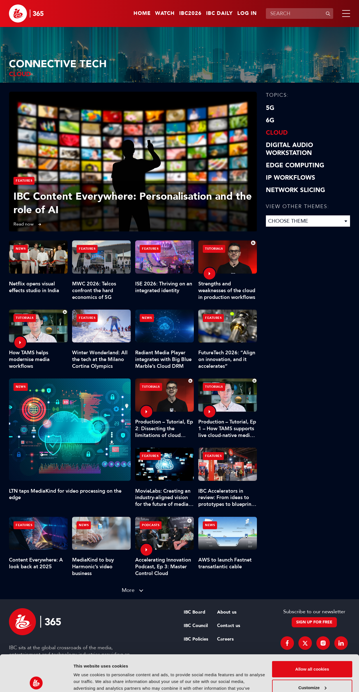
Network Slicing (295, 190)
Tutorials (214, 249)
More (128, 590)
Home (142, 13)
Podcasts (150, 525)
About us (226, 612)
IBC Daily (219, 13)
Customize (312, 651)
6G (270, 120)
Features (24, 181)
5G (270, 108)
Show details (86, 681)
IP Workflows (290, 177)
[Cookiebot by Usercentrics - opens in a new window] (36, 681)
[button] (345, 13)
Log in (247, 13)
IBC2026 (190, 13)
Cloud (277, 133)
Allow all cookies (312, 632)
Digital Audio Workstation (289, 149)
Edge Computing (295, 165)
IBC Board (194, 612)
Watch (165, 13)
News (21, 387)
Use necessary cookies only (312, 669)
